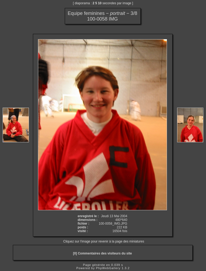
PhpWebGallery (108, 268)
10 (99, 3)
